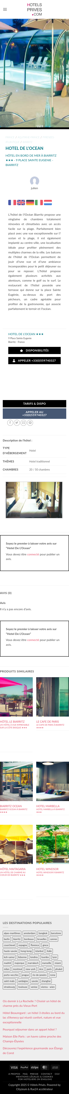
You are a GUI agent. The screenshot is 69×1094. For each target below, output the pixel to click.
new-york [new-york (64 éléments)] (30, 969)
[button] (5, 9)
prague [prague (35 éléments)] (25, 974)
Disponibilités (34, 350)
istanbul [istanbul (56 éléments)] (39, 951)
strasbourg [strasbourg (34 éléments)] (9, 986)
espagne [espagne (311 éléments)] (23, 945)
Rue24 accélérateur (41, 1089)
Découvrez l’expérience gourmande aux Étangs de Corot (33, 1050)
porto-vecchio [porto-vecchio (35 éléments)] (11, 974)
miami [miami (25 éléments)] (58, 963)
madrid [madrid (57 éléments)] (7, 963)
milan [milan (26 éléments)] (6, 969)
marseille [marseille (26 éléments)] (46, 963)
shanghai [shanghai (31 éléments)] (46, 981)
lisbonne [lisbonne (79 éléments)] (22, 957)
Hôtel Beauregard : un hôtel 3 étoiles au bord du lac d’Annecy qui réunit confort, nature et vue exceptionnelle (34, 1017)
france (10, 137)
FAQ (25, 1073)
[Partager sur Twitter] (17, 423)
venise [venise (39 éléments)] (34, 986)
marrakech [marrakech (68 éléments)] (33, 963)
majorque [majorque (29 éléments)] (19, 963)
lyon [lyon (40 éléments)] (54, 957)
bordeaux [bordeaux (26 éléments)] (29, 939)
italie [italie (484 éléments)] (49, 951)
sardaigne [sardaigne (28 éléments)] (23, 981)
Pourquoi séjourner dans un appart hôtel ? (30, 1029)
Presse (34, 1073)
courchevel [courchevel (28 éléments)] (9, 945)
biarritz (27, 142)
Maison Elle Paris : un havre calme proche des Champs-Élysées (32, 1039)
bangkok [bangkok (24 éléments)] (43, 933)
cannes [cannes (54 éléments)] (53, 939)
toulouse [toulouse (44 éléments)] (22, 986)
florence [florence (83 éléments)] (35, 945)
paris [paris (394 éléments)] (49, 969)
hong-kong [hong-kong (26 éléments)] (26, 951)
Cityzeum (21, 1089)
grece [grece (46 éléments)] (45, 945)
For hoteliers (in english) (35, 1079)
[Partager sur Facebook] (10, 423)
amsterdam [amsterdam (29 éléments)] (29, 933)
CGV (57, 1073)
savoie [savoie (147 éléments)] (34, 981)
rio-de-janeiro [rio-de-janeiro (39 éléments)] (39, 974)
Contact (46, 1073)
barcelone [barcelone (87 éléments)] (56, 933)
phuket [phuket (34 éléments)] (58, 969)
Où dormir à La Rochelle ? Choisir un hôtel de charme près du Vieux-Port (32, 1003)
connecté (33, 554)
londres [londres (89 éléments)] (34, 957)
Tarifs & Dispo (34, 403)
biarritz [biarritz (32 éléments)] (16, 939)
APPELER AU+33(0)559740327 (34, 413)
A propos (14, 1073)
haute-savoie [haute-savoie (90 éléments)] (10, 951)
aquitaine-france (28, 137)
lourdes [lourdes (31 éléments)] (45, 957)
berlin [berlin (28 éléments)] (7, 939)
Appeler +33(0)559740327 (34, 360)
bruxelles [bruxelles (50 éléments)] (41, 939)
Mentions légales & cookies (34, 1076)
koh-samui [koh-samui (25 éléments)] (9, 957)
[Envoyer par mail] (23, 423)
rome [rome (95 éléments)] (52, 974)
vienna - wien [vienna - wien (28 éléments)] (48, 986)
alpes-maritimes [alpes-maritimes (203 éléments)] (12, 933)
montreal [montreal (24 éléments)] (17, 969)
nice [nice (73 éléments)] (41, 969)
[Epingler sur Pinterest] (30, 423)
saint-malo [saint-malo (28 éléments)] (9, 981)
